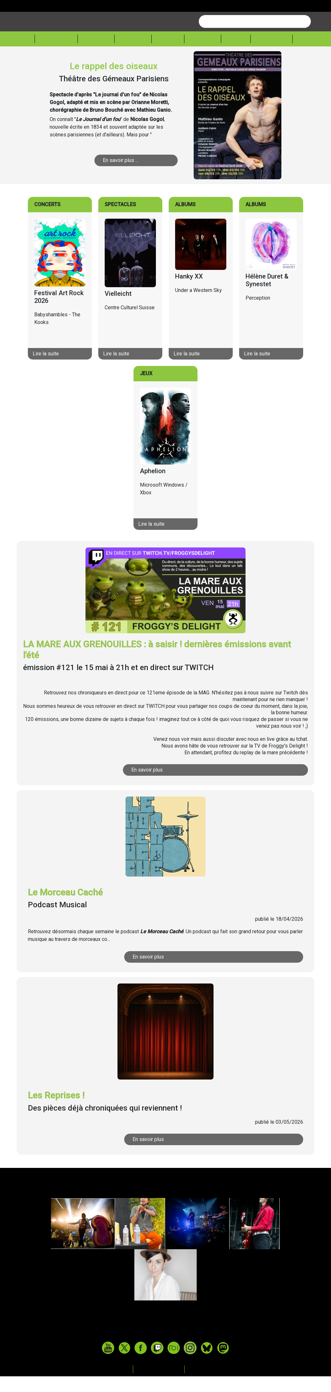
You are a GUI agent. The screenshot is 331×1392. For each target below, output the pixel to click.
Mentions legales (160, 1385)
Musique (96, 55)
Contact (118, 1385)
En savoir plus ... (120, 176)
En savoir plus (147, 786)
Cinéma (168, 55)
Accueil (20, 54)
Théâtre (133, 55)
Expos (236, 55)
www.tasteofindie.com (165, 1349)
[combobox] (255, 37)
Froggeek (271, 55)
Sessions (311, 55)
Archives (201, 1385)
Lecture (202, 55)
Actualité (56, 55)
